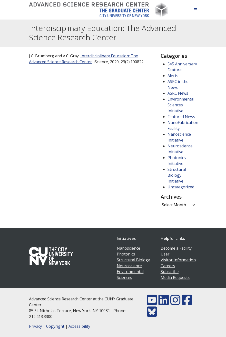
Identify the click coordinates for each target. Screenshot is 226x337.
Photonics (126, 254)
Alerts (172, 75)
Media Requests (175, 277)
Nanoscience (128, 248)
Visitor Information (178, 260)
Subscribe (170, 271)
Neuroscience (129, 265)
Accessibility (79, 326)
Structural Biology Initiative (176, 175)
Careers (168, 265)
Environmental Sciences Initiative (180, 104)
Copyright (55, 326)
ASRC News (177, 93)
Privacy (35, 326)
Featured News (181, 116)
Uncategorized (180, 187)
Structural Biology (133, 260)
